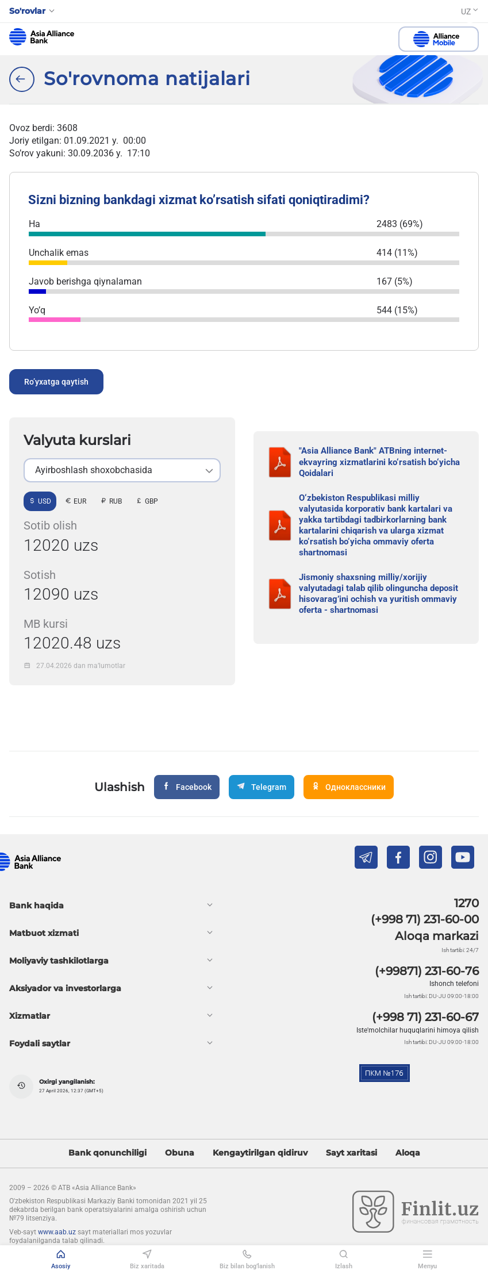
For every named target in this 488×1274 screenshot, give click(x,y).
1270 (466, 903)
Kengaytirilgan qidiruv (260, 1153)
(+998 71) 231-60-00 (425, 919)
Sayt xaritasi (351, 1153)
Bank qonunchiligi (107, 1153)
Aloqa (407, 1153)
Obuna (179, 1153)
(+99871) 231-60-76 (427, 971)
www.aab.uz (57, 1232)
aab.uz (41, 36)
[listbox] (122, 470)
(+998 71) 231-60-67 (425, 1017)
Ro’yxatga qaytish (56, 381)
